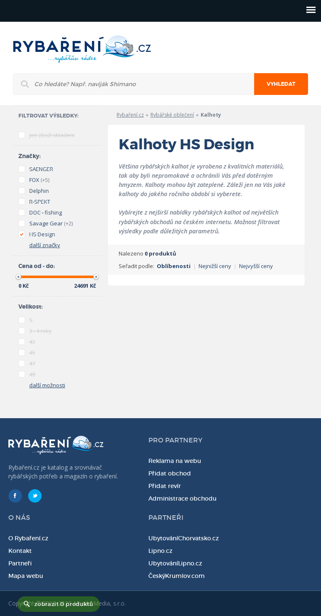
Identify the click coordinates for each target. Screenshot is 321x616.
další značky (44, 245)
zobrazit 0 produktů (63, 604)
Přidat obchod (169, 473)
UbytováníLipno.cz (175, 563)
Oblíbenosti (174, 266)
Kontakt (20, 551)
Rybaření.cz (130, 114)
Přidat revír (164, 486)
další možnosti (47, 385)
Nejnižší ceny (215, 266)
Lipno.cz (160, 551)
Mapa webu (25, 576)
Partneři (20, 563)
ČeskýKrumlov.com (176, 576)
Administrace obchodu (182, 498)
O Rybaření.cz (28, 538)
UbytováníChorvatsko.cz (183, 538)
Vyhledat (281, 84)
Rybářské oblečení (172, 114)
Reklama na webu (174, 461)
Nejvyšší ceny (256, 266)
